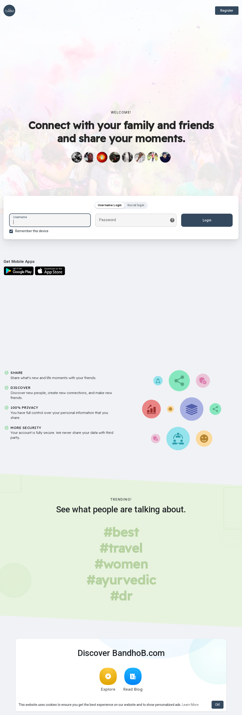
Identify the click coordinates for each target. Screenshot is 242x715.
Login (207, 220)
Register (226, 10)
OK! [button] (217, 705)
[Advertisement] (121, 56)
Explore (108, 680)
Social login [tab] (135, 205)
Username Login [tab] (110, 205)
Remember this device (31, 231)
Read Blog (133, 680)
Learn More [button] (190, 705)
